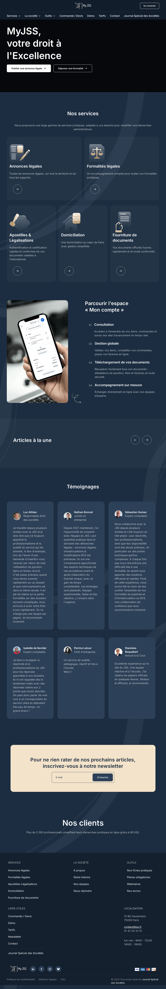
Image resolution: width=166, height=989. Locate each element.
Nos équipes (81, 884)
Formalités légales (103, 166)
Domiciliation (73, 235)
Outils (48, 15)
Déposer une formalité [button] (72, 68)
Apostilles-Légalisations (22, 884)
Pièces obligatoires (138, 877)
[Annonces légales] (17, 189)
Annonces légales (25, 166)
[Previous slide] (135, 440)
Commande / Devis (71, 15)
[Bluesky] (58, 969)
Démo (91, 15)
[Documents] (120, 270)
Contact (115, 15)
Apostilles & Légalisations (21, 238)
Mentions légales (48, 979)
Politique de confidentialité (21, 979)
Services (12, 15)
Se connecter (149, 6)
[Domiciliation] (69, 270)
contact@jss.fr (133, 927)
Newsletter (14, 936)
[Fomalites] (95, 189)
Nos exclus (133, 890)
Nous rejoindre (83, 890)
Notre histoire (82, 877)
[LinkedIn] (33, 969)
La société (31, 15)
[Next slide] (147, 440)
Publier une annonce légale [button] (29, 68)
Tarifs (102, 15)
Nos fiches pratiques (139, 870)
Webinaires (133, 884)
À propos (79, 870)
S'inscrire (102, 777)
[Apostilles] (17, 270)
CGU (62, 979)
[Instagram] (50, 969)
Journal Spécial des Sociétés (141, 15)
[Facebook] (41, 969)
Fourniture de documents (125, 238)
